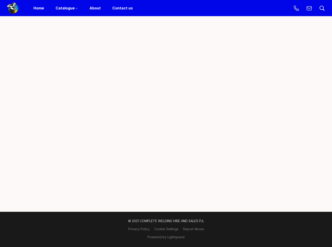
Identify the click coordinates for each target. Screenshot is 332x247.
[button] (12, 8)
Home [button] (38, 8)
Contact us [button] (122, 8)
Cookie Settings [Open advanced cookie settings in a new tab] (166, 229)
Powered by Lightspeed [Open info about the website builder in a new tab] (166, 237)
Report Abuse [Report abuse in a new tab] (193, 229)
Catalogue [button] (67, 8)
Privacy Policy (139, 229)
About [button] (95, 8)
